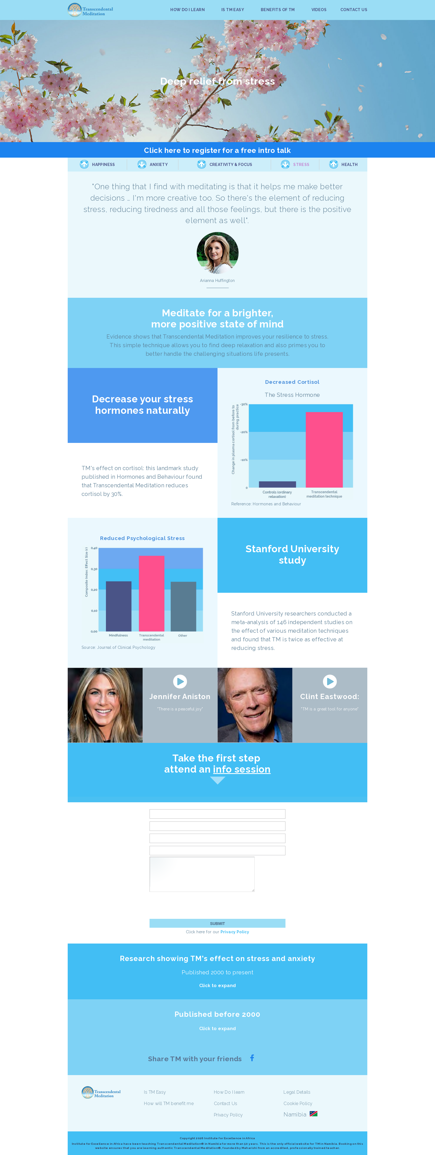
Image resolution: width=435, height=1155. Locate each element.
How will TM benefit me (169, 1103)
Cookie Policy (298, 1103)
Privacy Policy (235, 932)
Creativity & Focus (230, 164)
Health (350, 164)
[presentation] (192, 905)
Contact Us (225, 1103)
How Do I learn (229, 1092)
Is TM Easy (155, 1092)
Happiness (103, 164)
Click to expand (217, 985)
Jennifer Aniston (180, 696)
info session (241, 769)
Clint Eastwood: (330, 696)
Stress (301, 164)
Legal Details (297, 1092)
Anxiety (159, 164)
